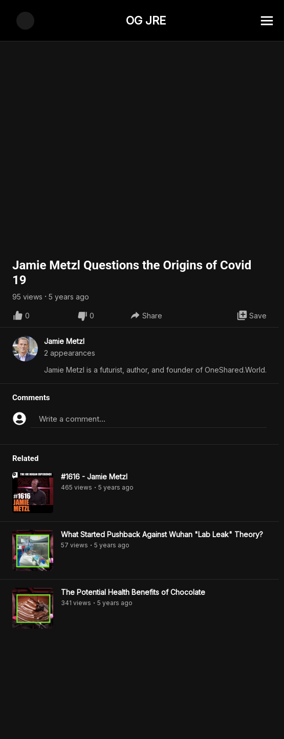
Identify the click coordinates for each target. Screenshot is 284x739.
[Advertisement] (142, 716)
